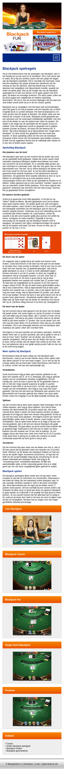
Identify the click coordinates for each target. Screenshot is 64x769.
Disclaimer (28, 764)
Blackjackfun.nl (15, 764)
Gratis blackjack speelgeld (18, 746)
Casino (10, 743)
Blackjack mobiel (14, 748)
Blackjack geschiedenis (17, 751)
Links (37, 764)
